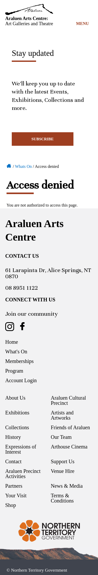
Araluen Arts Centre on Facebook (22, 326)
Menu (82, 23)
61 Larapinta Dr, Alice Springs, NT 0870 (48, 273)
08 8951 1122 (21, 287)
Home (9, 165)
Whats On (23, 166)
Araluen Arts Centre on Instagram (9, 326)
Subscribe (42, 139)
